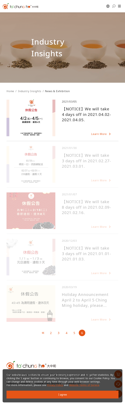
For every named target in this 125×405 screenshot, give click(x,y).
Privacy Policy (55, 385)
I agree (62, 394)
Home (10, 91)
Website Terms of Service (84, 385)
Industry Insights (29, 91)
